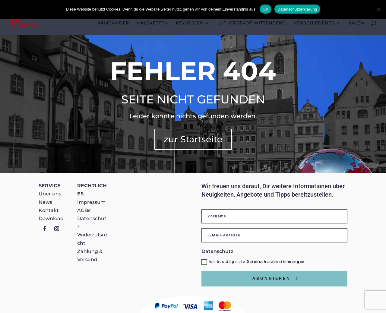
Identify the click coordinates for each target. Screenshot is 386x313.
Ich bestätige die (253, 262)
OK (265, 9)
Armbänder (113, 23)
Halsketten (152, 23)
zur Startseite (193, 139)
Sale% (356, 23)
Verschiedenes (314, 23)
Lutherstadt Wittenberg (251, 23)
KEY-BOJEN (190, 23)
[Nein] (378, 9)
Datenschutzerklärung (297, 9)
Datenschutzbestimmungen (276, 262)
